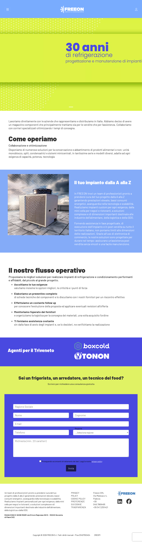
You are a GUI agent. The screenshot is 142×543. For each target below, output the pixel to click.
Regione (78, 428)
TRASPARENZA (78, 507)
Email (18, 423)
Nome (18, 415)
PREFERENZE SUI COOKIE (78, 503)
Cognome (80, 415)
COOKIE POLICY (78, 498)
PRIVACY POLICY (75, 494)
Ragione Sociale (24, 406)
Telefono (20, 432)
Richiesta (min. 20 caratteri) (31, 441)
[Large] (71, 406)
